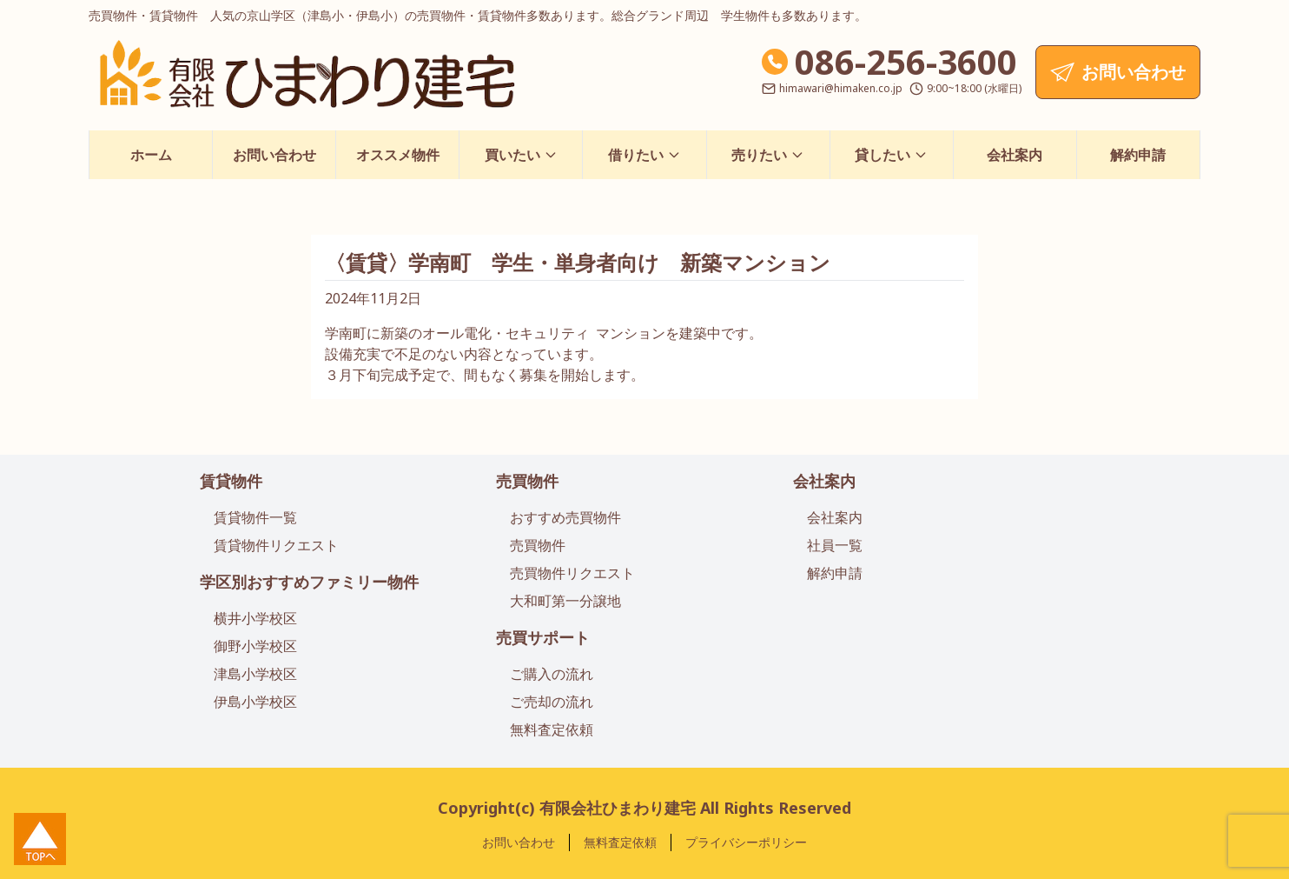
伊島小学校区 (255, 701)
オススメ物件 (398, 154)
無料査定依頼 (551, 729)
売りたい (767, 154)
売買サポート (543, 637)
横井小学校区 (255, 618)
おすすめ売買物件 (565, 517)
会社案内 (1014, 154)
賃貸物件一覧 (255, 517)
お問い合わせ (274, 154)
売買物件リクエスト (572, 573)
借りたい (644, 154)
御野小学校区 (255, 646)
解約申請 (1138, 154)
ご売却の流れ (551, 701)
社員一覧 (835, 545)
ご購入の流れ (551, 673)
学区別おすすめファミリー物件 (309, 581)
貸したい (891, 154)
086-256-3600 (906, 61)
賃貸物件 (231, 480)
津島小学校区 (255, 673)
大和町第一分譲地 (565, 600)
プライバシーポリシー (746, 842)
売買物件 (527, 480)
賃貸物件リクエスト (276, 545)
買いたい (521, 154)
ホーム (151, 154)
